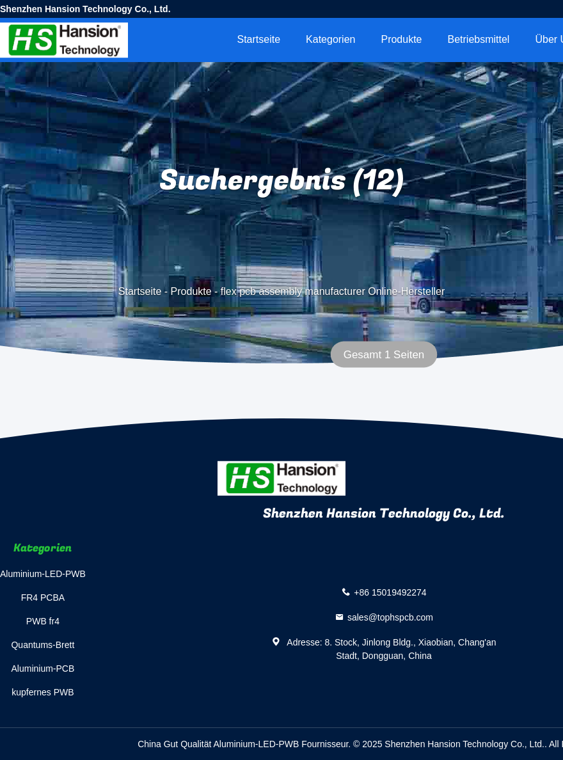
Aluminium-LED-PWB (43, 574)
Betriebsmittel (479, 39)
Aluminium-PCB (43, 668)
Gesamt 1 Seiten (384, 355)
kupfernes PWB (43, 692)
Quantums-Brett (42, 645)
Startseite (258, 39)
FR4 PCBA (43, 597)
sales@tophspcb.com (390, 617)
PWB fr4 (42, 621)
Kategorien (330, 39)
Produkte (401, 39)
